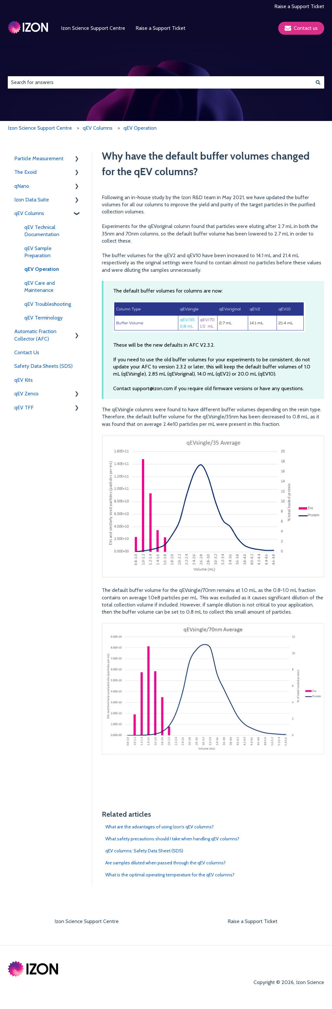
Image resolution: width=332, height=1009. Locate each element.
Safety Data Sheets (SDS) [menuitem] (43, 366)
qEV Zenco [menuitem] (26, 393)
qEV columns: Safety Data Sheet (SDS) (144, 851)
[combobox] (160, 82)
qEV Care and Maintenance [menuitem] (39, 286)
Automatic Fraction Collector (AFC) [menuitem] (35, 335)
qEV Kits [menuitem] (23, 380)
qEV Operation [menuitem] (41, 269)
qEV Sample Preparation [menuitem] (38, 251)
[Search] (318, 82)
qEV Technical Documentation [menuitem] (41, 230)
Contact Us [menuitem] (26, 352)
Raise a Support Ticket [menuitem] (253, 921)
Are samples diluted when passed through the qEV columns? (165, 863)
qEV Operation (140, 128)
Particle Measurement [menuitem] (39, 158)
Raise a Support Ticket (299, 6)
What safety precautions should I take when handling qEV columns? (172, 839)
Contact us (301, 28)
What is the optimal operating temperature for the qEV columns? (169, 875)
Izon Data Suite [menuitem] (31, 200)
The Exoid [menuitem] (25, 172)
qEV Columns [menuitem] (29, 213)
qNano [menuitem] (21, 186)
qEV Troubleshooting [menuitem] (47, 304)
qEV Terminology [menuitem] (43, 318)
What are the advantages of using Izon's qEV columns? (159, 827)
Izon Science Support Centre (93, 28)
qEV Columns (98, 128)
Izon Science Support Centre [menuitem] (86, 921)
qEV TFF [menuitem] (24, 407)
